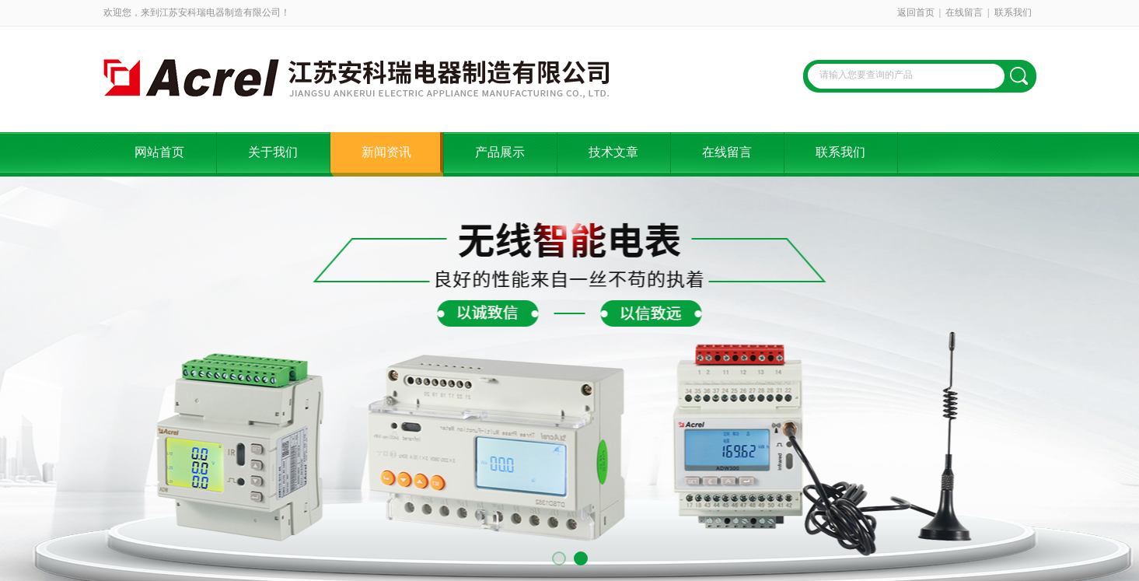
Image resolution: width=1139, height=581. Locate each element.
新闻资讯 (386, 152)
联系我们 (1013, 12)
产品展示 (500, 152)
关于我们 (273, 152)
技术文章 (613, 152)
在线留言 (964, 12)
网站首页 (159, 152)
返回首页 (916, 12)
